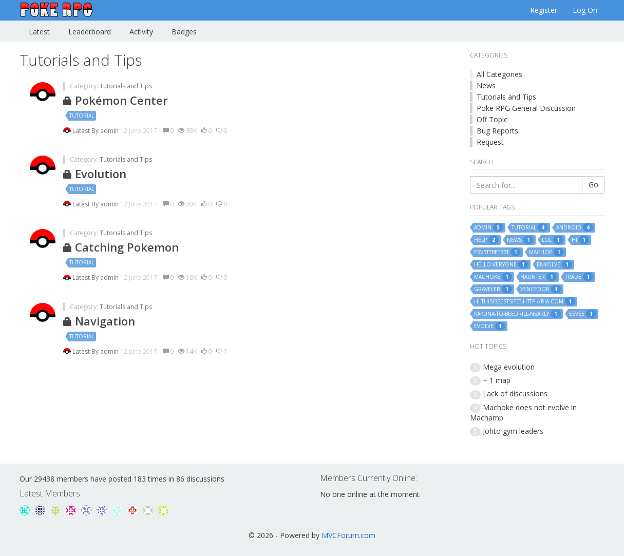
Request (490, 142)
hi (580, 240)
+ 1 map (496, 380)
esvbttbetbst (497, 252)
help (486, 240)
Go (593, 184)
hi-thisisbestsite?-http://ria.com (524, 301)
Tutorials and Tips (126, 86)
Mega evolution (509, 367)
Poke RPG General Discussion (526, 108)
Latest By (86, 130)
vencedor (540, 289)
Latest (39, 31)
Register (543, 10)
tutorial (81, 115)
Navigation (99, 321)
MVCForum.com (348, 535)
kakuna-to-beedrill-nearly (517, 314)
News (486, 85)
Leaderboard (89, 31)
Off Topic (492, 119)
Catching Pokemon (121, 247)
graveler (493, 289)
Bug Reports (497, 131)
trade (579, 277)
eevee (582, 314)
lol (552, 240)
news (520, 240)
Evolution (94, 173)
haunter (538, 277)
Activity (141, 31)
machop (546, 252)
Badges (184, 31)
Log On (585, 10)
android (574, 227)
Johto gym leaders (513, 431)
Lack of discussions (515, 393)
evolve (489, 326)
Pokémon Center (115, 100)
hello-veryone (501, 264)
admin (110, 130)
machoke (493, 277)
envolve (554, 264)
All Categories (499, 74)
